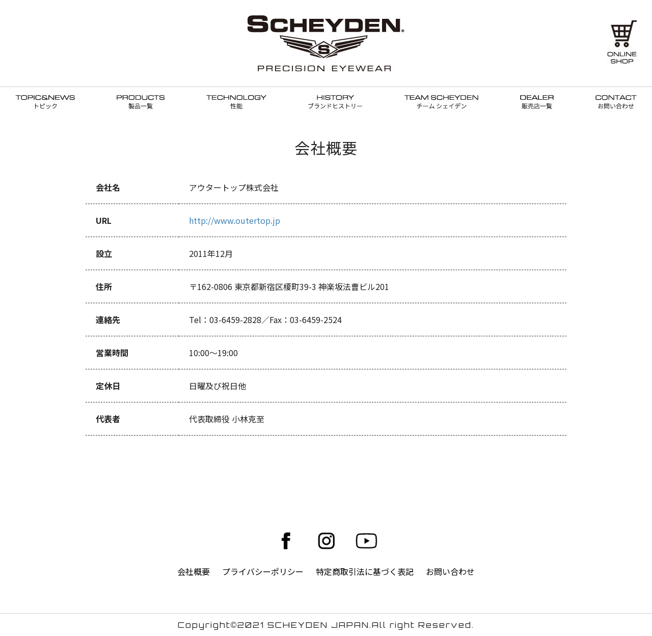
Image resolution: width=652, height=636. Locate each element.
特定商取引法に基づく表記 (365, 571)
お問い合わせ (450, 571)
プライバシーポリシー (263, 571)
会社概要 (193, 571)
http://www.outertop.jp (234, 220)
